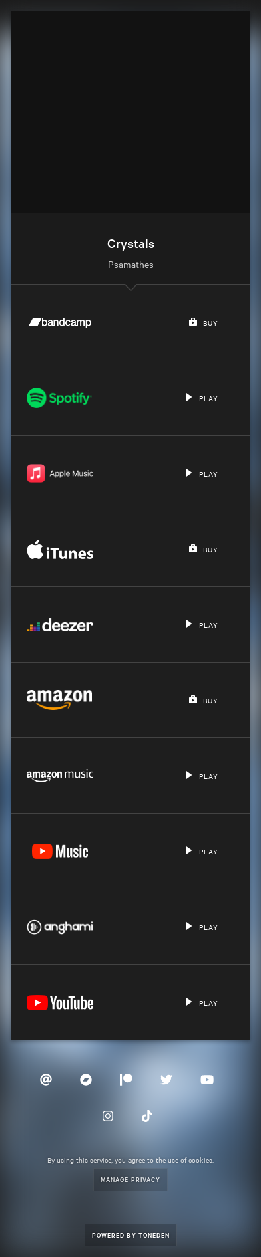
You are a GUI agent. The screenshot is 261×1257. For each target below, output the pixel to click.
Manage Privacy (130, 1179)
